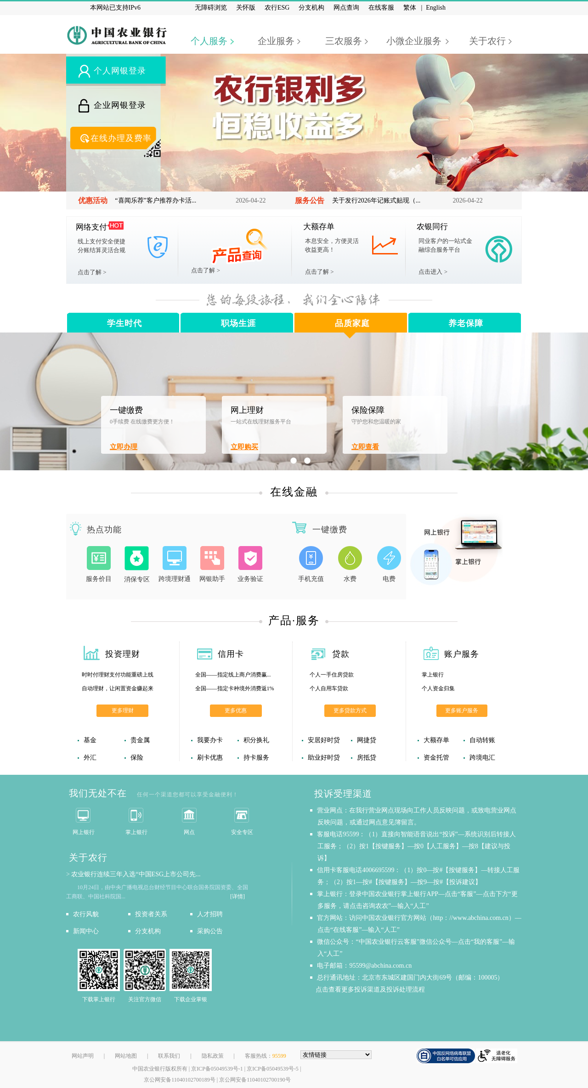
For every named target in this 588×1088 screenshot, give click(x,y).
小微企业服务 (413, 41)
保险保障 (367, 410)
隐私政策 (213, 1056)
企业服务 (276, 41)
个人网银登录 (120, 70)
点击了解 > (92, 272)
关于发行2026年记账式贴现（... (376, 200)
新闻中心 (86, 931)
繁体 (409, 7)
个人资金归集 (438, 688)
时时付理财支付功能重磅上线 (117, 674)
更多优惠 (236, 710)
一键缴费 (126, 410)
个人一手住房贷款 (332, 674)
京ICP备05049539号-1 (217, 1068)
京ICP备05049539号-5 (273, 1068)
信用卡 (231, 654)
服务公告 (309, 200)
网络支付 (91, 227)
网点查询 (346, 7)
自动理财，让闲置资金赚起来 (117, 688)
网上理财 (247, 410)
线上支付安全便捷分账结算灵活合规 (101, 246)
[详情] (237, 896)
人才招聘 (210, 914)
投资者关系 (151, 914)
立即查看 (365, 447)
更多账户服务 (461, 710)
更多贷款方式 (350, 710)
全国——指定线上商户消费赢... (233, 674)
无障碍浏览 (211, 7)
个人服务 (209, 41)
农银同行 (432, 226)
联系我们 (169, 1056)
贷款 (341, 654)
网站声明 (83, 1056)
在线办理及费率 (121, 138)
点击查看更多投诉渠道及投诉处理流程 (371, 989)
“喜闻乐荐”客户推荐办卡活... (155, 200)
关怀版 (245, 7)
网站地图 (126, 1056)
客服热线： (265, 1056)
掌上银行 (433, 674)
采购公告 (210, 931)
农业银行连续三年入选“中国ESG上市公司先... (135, 874)
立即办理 (123, 447)
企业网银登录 (120, 105)
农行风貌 (86, 914)
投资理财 (122, 654)
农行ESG (277, 7)
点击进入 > (432, 271)
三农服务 (343, 41)
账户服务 (461, 654)
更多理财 (123, 710)
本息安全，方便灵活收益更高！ (332, 245)
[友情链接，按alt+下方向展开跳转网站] (336, 1054)
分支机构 (311, 7)
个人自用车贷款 (329, 688)
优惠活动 (92, 200)
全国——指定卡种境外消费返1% (234, 688)
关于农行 (487, 41)
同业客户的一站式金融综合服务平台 (445, 245)
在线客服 (381, 7)
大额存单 (318, 226)
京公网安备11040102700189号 (179, 1080)
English (436, 7)
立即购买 (244, 447)
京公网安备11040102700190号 (255, 1080)
